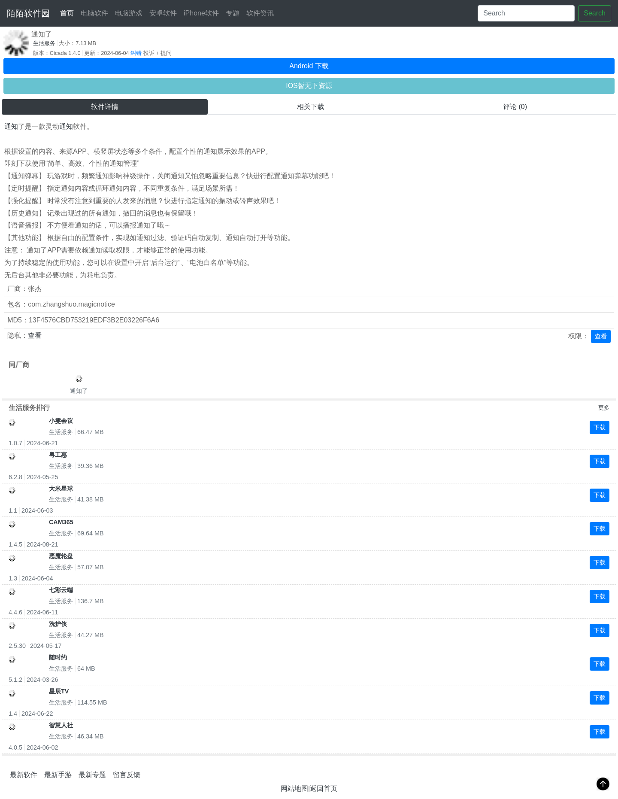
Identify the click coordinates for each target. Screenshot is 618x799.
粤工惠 (58, 454)
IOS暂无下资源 (309, 85)
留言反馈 (126, 774)
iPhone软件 (201, 13)
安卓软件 (163, 13)
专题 (232, 13)
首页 (68, 12)
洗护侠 (58, 623)
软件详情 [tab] (104, 106)
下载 (600, 427)
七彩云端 (61, 589)
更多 (603, 407)
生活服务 (44, 43)
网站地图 (294, 788)
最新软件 (23, 774)
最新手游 (58, 774)
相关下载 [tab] (310, 106)
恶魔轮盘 (61, 556)
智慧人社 (61, 725)
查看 (35, 335)
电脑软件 (94, 13)
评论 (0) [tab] (515, 106)
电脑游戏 (128, 13)
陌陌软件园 (28, 13)
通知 (11, 126)
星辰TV (59, 691)
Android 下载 (309, 66)
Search (595, 13)
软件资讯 (260, 13)
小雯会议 (61, 420)
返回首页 (323, 788)
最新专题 (92, 774)
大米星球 (61, 488)
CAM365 (61, 522)
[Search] (526, 13)
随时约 (58, 657)
